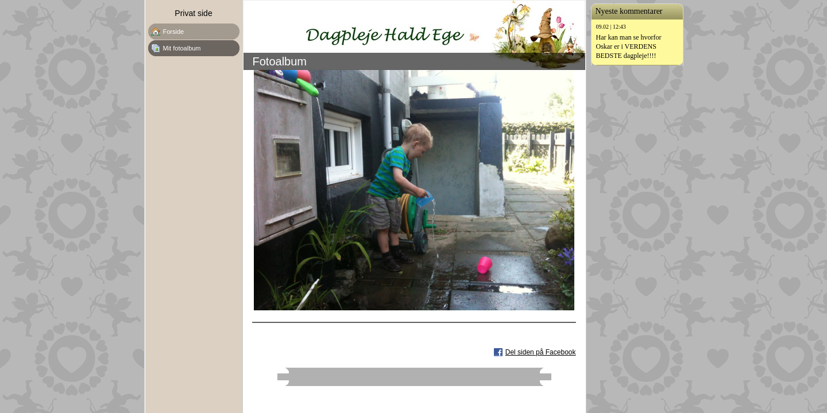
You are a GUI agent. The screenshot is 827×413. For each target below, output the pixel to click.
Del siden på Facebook (540, 352)
